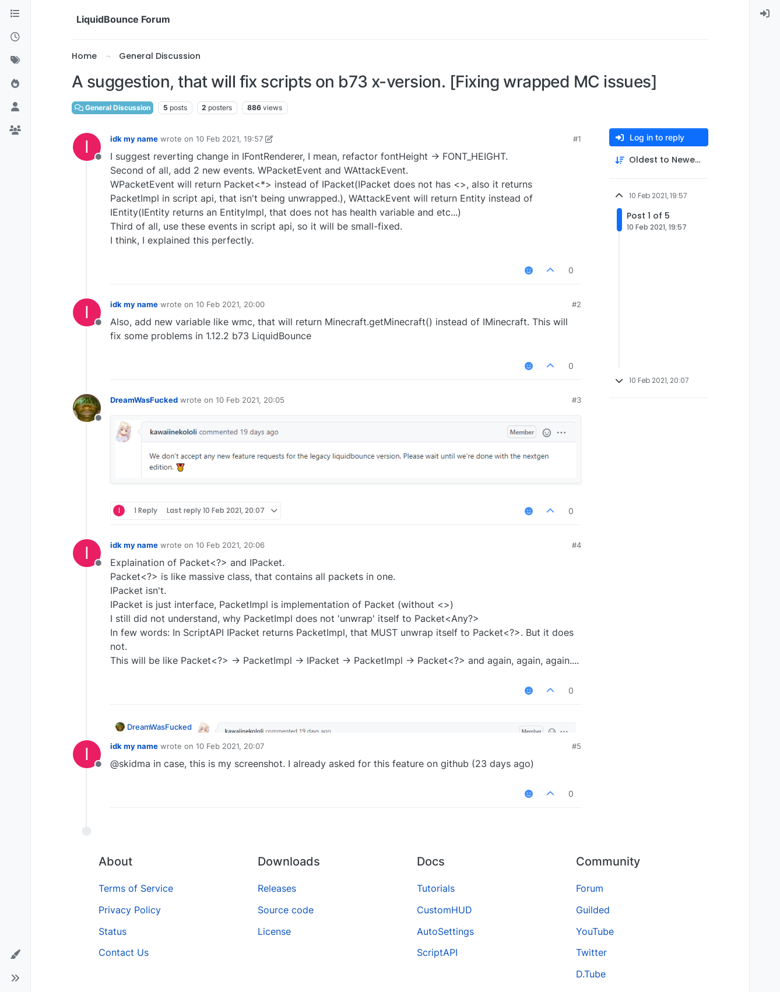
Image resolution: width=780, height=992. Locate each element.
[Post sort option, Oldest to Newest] (658, 160)
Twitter (591, 952)
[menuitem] (764, 14)
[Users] (15, 107)
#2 (576, 304)
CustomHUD (444, 910)
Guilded (593, 910)
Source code (286, 910)
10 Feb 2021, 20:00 (230, 304)
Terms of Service (136, 888)
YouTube (595, 931)
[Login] (764, 14)
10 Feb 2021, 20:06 (230, 545)
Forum (589, 888)
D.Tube (591, 974)
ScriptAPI (437, 952)
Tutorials (436, 888)
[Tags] (15, 60)
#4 (576, 545)
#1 (577, 138)
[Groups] (15, 130)
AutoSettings (445, 931)
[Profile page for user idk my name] (87, 147)
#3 (576, 399)
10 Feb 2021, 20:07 (230, 746)
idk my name (134, 138)
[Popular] (15, 84)
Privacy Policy (130, 910)
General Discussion (112, 107)
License (274, 931)
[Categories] (15, 14)
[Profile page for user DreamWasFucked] (87, 408)
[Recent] (15, 37)
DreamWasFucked (144, 399)
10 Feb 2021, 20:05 (250, 399)
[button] (15, 954)
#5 (576, 746)
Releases (277, 888)
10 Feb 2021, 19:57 (229, 138)
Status (113, 931)
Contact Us (124, 952)
